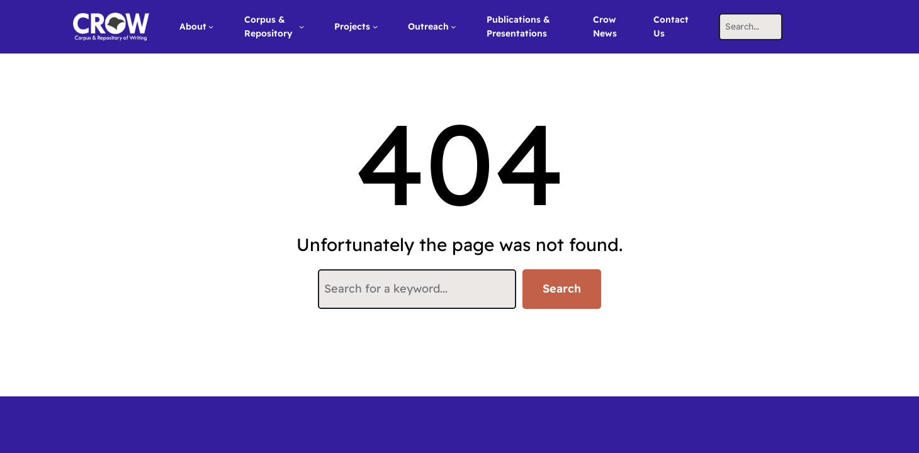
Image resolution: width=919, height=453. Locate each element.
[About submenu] (210, 26)
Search (562, 288)
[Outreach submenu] (453, 26)
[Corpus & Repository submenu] (301, 26)
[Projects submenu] (375, 26)
